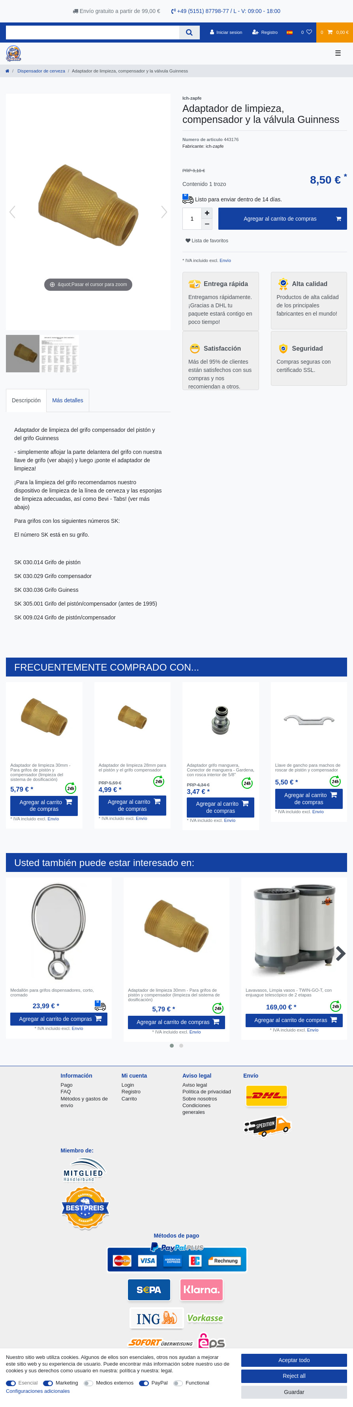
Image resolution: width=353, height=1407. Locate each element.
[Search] (189, 32)
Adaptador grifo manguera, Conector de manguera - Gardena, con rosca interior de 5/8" (220, 770)
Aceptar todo (294, 1360)
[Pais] (289, 32)
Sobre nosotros (199, 1099)
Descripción (26, 400)
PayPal (160, 1383)
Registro (131, 1092)
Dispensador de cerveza (40, 71)
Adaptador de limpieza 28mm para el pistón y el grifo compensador (132, 767)
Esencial (28, 1383)
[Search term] (92, 32)
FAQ (66, 1092)
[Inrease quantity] (206, 213)
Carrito (129, 1099)
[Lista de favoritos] (306, 32)
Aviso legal (194, 1085)
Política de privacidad (206, 1092)
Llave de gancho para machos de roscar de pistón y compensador (307, 767)
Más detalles (67, 400)
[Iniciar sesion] (226, 32)
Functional (197, 1383)
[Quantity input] (191, 219)
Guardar (294, 1392)
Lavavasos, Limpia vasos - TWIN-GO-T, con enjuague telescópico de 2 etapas (289, 992)
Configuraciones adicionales (38, 1391)
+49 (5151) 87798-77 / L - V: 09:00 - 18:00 (226, 11)
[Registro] (265, 32)
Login (128, 1085)
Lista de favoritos (207, 240)
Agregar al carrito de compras (292, 219)
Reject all (294, 1376)
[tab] (26, 400)
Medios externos (114, 1383)
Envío (224, 260)
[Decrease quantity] (206, 224)
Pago (67, 1085)
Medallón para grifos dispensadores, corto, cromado (52, 992)
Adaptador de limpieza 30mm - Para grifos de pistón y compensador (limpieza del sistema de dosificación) (40, 772)
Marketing (67, 1383)
